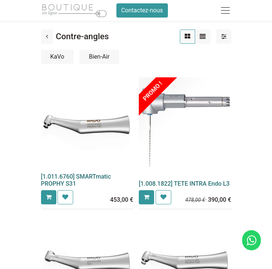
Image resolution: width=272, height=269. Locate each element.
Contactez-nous (142, 10)
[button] (48, 197)
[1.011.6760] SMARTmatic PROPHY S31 (76, 180)
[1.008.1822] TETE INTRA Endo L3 (184, 183)
